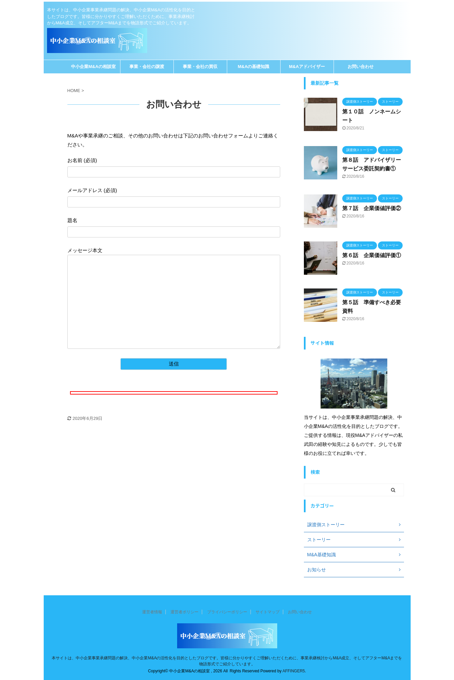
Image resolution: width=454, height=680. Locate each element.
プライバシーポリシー (227, 612)
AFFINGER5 (294, 671)
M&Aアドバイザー (307, 66)
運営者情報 (152, 612)
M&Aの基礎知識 (254, 66)
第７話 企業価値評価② (371, 208)
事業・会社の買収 (200, 66)
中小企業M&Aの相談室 (93, 66)
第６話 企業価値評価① (371, 255)
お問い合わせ (361, 66)
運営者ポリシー (184, 612)
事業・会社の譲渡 (146, 66)
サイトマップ (268, 612)
